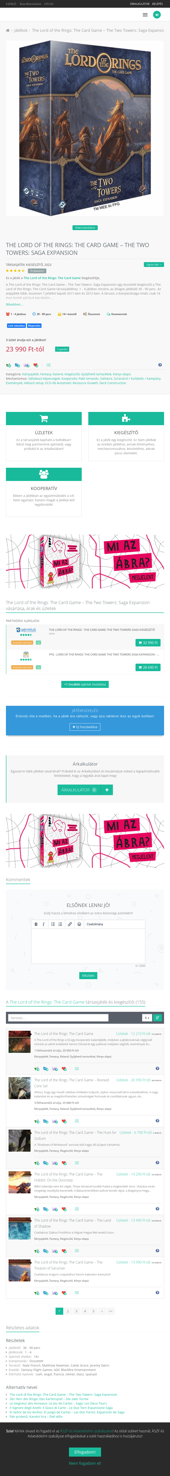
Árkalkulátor (139, 4)
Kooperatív (69, 378)
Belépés (157, 4)
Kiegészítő (72, 374)
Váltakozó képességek (44, 378)
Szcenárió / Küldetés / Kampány (137, 378)
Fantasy (45, 374)
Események (14, 383)
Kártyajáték (30, 374)
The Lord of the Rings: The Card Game (52, 278)
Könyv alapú (122, 374)
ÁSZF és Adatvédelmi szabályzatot (86, 1431)
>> (110, 1278)
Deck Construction (112, 383)
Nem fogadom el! (85, 1463)
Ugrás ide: (153, 264)
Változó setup (34, 383)
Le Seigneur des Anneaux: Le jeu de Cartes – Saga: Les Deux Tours (58, 1370)
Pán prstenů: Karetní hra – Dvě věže (35, 1384)
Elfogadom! (85, 1452)
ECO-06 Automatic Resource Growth (71, 383)
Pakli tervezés (89, 378)
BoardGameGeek (30, 4)
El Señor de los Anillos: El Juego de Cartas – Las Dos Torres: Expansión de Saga (67, 1379)
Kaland (58, 374)
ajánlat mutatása (85, 684)
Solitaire (106, 378)
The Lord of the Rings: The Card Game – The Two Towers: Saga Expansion (99, 30)
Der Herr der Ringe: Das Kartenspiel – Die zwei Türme (49, 1366)
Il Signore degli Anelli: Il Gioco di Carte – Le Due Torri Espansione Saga (61, 1375)
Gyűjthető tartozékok (96, 374)
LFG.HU (49, 4)
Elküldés (88, 943)
